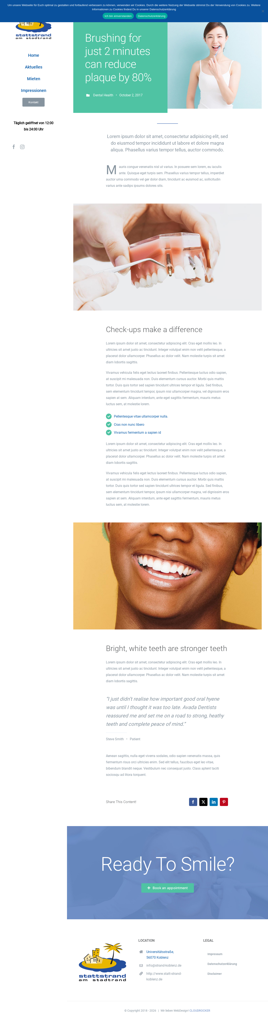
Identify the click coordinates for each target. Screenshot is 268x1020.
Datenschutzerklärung (151, 16)
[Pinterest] (224, 802)
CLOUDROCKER (199, 1010)
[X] (203, 802)
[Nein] (263, 11)
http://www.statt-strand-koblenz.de (164, 976)
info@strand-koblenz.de (163, 965)
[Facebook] (193, 802)
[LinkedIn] (214, 802)
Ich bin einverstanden (118, 16)
